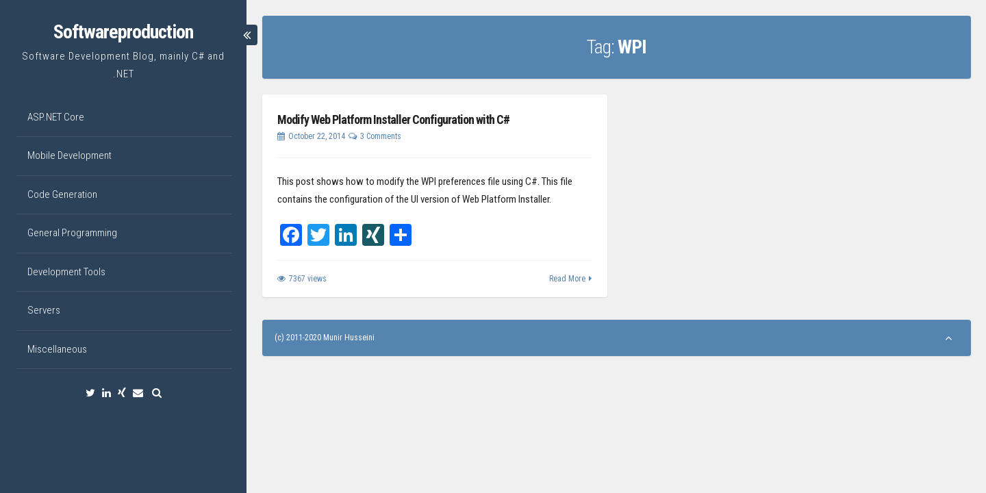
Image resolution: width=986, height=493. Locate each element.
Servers (43, 310)
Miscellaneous (57, 349)
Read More (567, 278)
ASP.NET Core (55, 117)
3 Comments (380, 136)
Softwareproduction (123, 32)
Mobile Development (69, 155)
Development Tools (66, 272)
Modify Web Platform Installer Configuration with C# (393, 119)
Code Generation (62, 194)
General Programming (72, 233)
